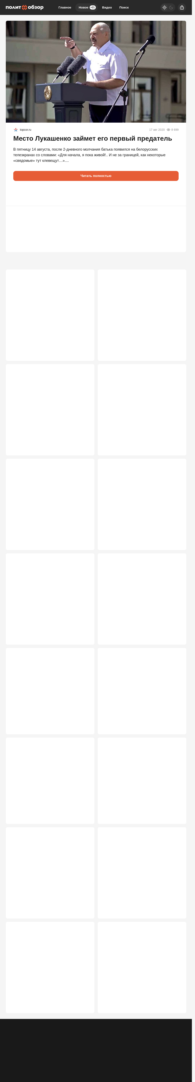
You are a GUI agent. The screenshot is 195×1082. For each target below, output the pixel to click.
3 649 (176, 339)
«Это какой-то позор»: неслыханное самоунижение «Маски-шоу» (41, 994)
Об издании (48, 1056)
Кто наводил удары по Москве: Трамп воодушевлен (135, 699)
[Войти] (182, 7)
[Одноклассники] (160, 1053)
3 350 (176, 535)
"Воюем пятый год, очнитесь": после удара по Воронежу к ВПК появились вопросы (140, 601)
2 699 (84, 929)
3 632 (176, 437)
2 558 (176, 1028)
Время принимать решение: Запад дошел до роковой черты (49, 797)
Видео (107, 7)
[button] (18, 193)
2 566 (84, 1028)
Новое (87, 7)
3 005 (84, 732)
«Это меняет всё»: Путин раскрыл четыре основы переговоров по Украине (138, 994)
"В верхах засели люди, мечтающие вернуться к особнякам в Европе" (41, 601)
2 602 (176, 929)
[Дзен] (182, 1053)
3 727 (84, 339)
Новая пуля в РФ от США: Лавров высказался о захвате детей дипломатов (137, 404)
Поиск (124, 7)
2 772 (84, 831)
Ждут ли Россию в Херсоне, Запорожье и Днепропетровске (46, 502)
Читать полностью (95, 176)
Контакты (28, 1056)
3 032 (176, 634)
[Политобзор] (25, 7)
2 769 (176, 831)
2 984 (176, 732)
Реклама (11, 1056)
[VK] (171, 1053)
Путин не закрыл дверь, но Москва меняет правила (139, 896)
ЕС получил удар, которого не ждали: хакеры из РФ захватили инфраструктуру (49, 404)
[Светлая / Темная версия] (167, 7)
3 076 (84, 634)
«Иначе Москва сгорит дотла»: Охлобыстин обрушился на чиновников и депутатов (48, 896)
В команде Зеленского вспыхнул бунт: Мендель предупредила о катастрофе (135, 310)
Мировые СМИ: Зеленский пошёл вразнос (139, 795)
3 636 (84, 437)
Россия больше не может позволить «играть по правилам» (141, 502)
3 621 (84, 535)
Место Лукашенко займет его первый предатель (92, 138)
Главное (64, 7)
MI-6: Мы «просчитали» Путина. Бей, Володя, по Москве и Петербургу (49, 699)
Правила (67, 1056)
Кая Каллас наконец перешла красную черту (49, 308)
